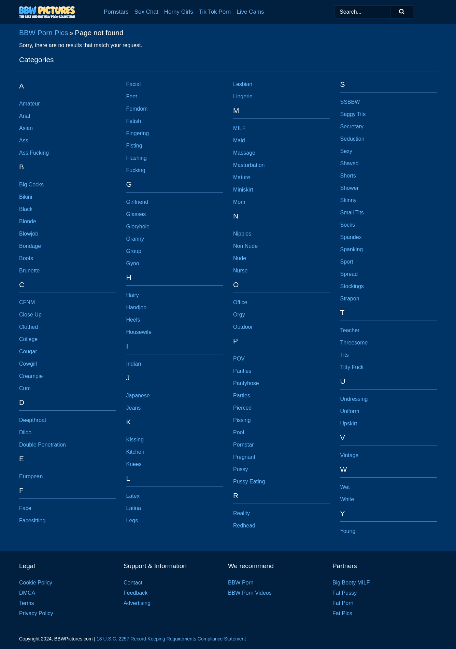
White (347, 499)
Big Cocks (31, 184)
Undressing (354, 399)
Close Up (30, 315)
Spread (349, 274)
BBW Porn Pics (43, 33)
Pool (238, 432)
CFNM (27, 302)
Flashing (136, 158)
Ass (23, 140)
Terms (26, 603)
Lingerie (243, 96)
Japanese (138, 395)
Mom (239, 202)
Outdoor (243, 327)
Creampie (31, 376)
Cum (25, 388)
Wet (345, 487)
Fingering (137, 133)
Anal (24, 116)
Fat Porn (342, 603)
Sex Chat (146, 12)
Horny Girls (178, 12)
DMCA (27, 593)
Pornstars (116, 12)
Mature (241, 177)
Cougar (28, 351)
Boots (26, 258)
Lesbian (242, 84)
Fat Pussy (344, 593)
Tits (344, 355)
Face (25, 508)
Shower (349, 188)
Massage (244, 153)
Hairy (132, 295)
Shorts (348, 176)
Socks (347, 225)
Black (25, 209)
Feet (131, 96)
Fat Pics (342, 613)
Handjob (136, 307)
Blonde (27, 221)
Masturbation (249, 165)
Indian (133, 364)
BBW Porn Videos (250, 593)
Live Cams (250, 12)
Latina (133, 508)
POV (239, 359)
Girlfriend (137, 202)
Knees (134, 464)
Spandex (351, 237)
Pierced (242, 408)
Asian (26, 128)
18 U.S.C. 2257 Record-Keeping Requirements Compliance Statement (171, 638)
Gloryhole (137, 226)
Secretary (352, 126)
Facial (133, 84)
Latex (133, 496)
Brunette (29, 270)
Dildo (25, 432)
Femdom (137, 109)
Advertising (137, 603)
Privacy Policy (36, 613)
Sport (346, 262)
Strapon (349, 298)
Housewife (139, 332)
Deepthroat (32, 420)
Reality (241, 513)
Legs (132, 520)
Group (133, 251)
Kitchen (135, 452)
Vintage (349, 455)
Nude (239, 258)
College (28, 339)
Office (240, 302)
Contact (133, 582)
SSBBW (350, 102)
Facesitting (32, 520)
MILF (239, 128)
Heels (133, 320)
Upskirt (348, 423)
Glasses (136, 214)
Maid (239, 140)
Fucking (135, 170)
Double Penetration (42, 445)
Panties (242, 371)
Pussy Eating (249, 481)
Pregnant (244, 457)
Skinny (348, 200)
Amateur (29, 104)
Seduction (352, 139)
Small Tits (352, 212)
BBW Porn (241, 582)
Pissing (242, 420)
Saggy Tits (353, 114)
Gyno (132, 263)
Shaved (349, 163)
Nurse (240, 270)
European (31, 476)
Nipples (242, 234)
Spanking (351, 249)
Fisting (134, 146)
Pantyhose (246, 383)
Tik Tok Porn (215, 12)
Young (348, 531)
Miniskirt (243, 190)
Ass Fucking (34, 153)
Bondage (30, 246)
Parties (241, 395)
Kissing (135, 439)
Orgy (239, 315)
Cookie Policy (35, 582)
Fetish (133, 121)
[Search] (401, 12)
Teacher (350, 330)
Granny (135, 239)
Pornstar (243, 445)
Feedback (135, 593)
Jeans (133, 408)
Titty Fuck (352, 367)
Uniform (349, 411)
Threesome (354, 342)
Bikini (25, 197)
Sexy (346, 151)
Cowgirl (28, 364)
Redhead (244, 525)
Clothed (28, 327)
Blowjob (28, 234)
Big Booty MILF (351, 582)
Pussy (240, 469)
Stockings (352, 286)
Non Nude (245, 246)
